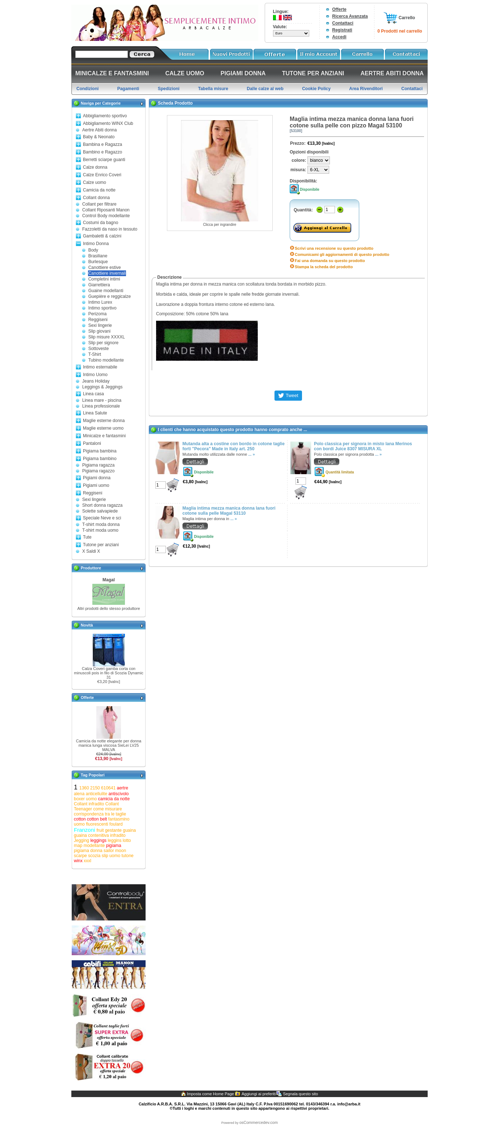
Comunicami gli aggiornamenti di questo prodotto (342, 254)
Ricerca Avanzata (350, 16)
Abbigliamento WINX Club (108, 123)
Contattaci (342, 23)
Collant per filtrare (99, 204)
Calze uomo (94, 182)
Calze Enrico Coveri (102, 174)
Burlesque (98, 261)
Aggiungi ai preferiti (259, 1094)
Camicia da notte (99, 190)
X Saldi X (91, 551)
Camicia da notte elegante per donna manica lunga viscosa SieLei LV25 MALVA (108, 745)
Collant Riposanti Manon (106, 209)
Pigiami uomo (96, 485)
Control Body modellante (106, 215)
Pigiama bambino (100, 458)
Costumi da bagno (100, 222)
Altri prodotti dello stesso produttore (108, 608)
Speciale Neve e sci (102, 517)
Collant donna (96, 197)
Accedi (339, 36)
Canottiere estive (104, 267)
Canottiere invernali (107, 273)
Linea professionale (101, 406)
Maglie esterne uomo (103, 428)
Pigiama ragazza (98, 465)
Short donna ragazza (102, 505)
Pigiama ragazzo (98, 470)
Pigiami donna (96, 477)
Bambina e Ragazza (102, 144)
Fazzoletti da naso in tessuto (109, 229)
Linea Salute (95, 413)
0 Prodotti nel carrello (399, 31)
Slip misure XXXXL (106, 337)
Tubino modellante (106, 360)
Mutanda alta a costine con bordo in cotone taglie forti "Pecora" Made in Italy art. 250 (234, 446)
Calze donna (95, 167)
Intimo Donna (96, 243)
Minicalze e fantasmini (104, 435)
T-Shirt (94, 354)
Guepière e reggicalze (109, 296)
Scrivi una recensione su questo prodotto (334, 248)
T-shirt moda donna (100, 524)
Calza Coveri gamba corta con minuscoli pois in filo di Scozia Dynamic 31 (108, 672)
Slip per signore (103, 342)
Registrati (342, 30)
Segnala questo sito (300, 1094)
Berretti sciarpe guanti (104, 159)
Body (93, 250)
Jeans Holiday (95, 381)
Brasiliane (98, 255)
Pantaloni (92, 443)
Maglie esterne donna (104, 420)
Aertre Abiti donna (99, 129)
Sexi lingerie (100, 325)
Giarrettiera (99, 284)
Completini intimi (104, 279)
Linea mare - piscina (101, 400)
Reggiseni (98, 319)
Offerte (339, 9)
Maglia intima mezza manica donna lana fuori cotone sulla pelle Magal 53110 (229, 511)
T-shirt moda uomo (100, 530)
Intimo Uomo (95, 374)
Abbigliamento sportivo (105, 115)
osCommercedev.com (258, 1122)
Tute (87, 537)
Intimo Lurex (100, 302)
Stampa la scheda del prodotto (324, 267)
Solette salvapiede (100, 511)
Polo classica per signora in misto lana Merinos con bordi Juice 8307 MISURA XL (363, 446)
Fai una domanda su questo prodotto (330, 260)
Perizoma (97, 313)
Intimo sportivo (102, 308)
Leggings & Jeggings (102, 386)
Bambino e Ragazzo (102, 152)
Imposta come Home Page (210, 1094)
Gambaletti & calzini (102, 236)
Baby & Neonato (98, 136)
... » (251, 454)
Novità (87, 625)
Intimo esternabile (100, 367)
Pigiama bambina (100, 451)
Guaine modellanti (105, 290)
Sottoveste (98, 348)
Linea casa (93, 393)
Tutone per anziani (101, 544)
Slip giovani (99, 331)
